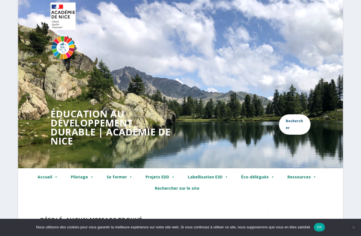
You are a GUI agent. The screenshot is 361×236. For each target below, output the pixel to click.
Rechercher (294, 124)
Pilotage (82, 177)
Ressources (301, 177)
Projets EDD (160, 177)
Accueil (48, 177)
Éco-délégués (257, 177)
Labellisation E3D (208, 177)
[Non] (353, 227)
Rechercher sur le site (177, 188)
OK (319, 227)
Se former (120, 177)
